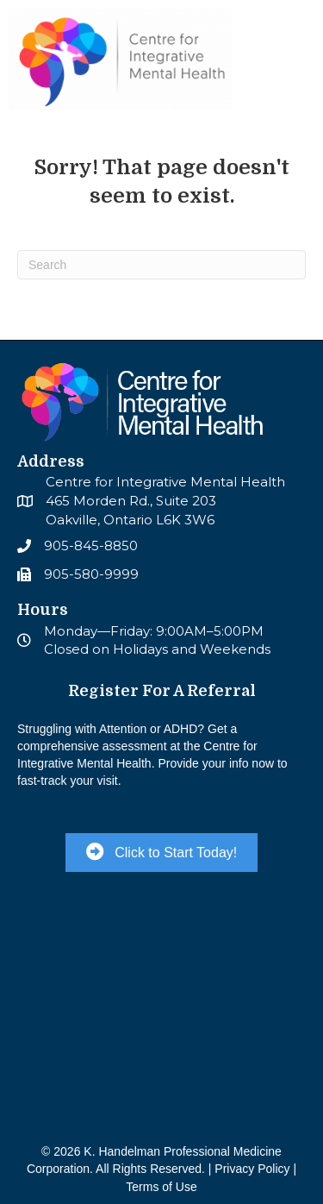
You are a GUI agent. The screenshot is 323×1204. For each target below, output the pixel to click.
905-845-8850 (91, 545)
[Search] (161, 264)
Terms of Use (161, 1187)
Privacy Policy (251, 1169)
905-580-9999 (91, 574)
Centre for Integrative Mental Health (165, 481)
